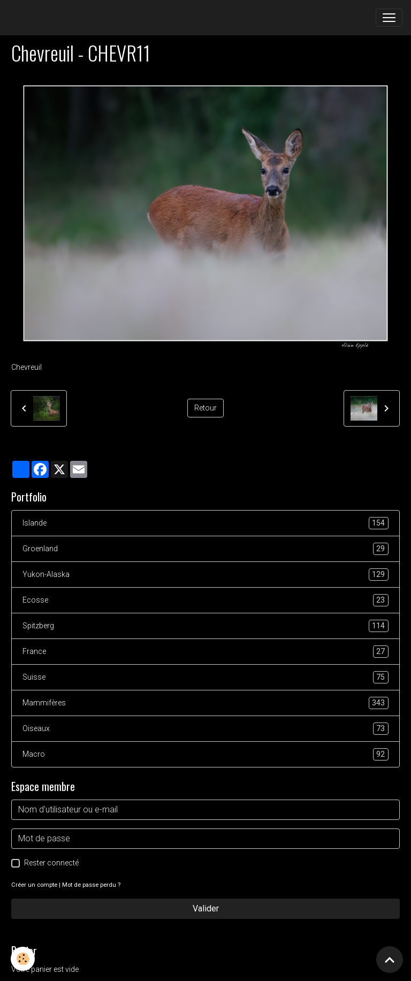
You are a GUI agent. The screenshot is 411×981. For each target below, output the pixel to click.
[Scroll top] (389, 959)
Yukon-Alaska (205, 574)
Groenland (205, 549)
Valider (206, 908)
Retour (205, 408)
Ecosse (205, 600)
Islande (205, 523)
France (205, 651)
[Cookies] (23, 959)
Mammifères (205, 703)
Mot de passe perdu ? (91, 884)
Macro (205, 754)
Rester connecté (51, 862)
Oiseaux (205, 729)
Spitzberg (205, 626)
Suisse (205, 677)
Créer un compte (34, 884)
